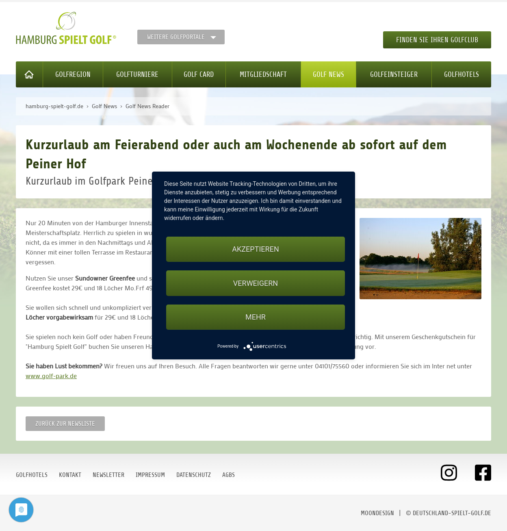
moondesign (377, 513)
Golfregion (73, 74)
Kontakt (70, 475)
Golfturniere (137, 74)
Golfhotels (461, 74)
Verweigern (255, 283)
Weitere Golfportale (176, 37)
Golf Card (199, 74)
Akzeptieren (255, 249)
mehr (255, 317)
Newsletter (108, 475)
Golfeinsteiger (394, 74)
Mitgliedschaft (263, 74)
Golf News (328, 74)
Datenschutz (193, 475)
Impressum (150, 475)
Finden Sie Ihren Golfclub (437, 40)
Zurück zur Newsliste (65, 423)
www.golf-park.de (51, 375)
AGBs (228, 475)
